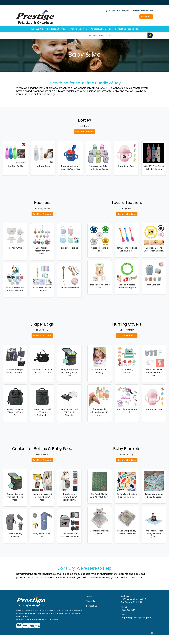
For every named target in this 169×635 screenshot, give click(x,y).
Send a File (146, 16)
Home (20, 2)
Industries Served (78, 29)
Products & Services (56, 29)
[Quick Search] (117, 35)
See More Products (84, 131)
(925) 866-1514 (113, 10)
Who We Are (37, 29)
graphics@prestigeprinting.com (137, 10)
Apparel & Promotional (102, 29)
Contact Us (120, 29)
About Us (90, 601)
